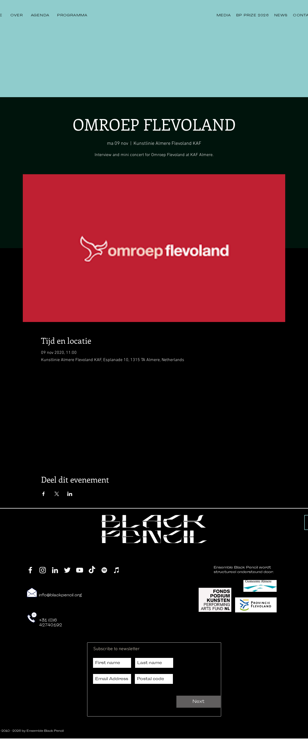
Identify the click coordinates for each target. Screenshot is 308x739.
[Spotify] (104, 570)
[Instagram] (42, 570)
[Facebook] (30, 570)
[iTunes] (116, 570)
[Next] (198, 702)
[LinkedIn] (55, 570)
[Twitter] (67, 570)
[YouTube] (79, 570)
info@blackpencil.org (60, 595)
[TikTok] (92, 570)
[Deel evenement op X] (56, 494)
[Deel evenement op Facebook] (43, 494)
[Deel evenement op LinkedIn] (69, 494)
